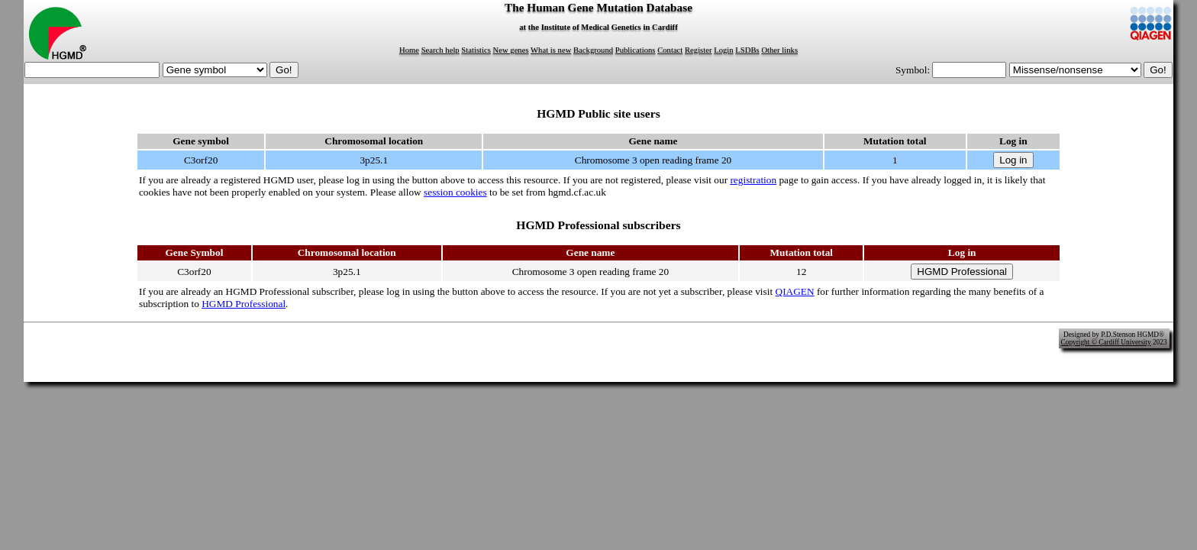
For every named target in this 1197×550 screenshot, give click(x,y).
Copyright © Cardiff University (1106, 342)
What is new (551, 50)
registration (753, 180)
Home (409, 50)
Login (723, 50)
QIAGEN (795, 291)
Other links (779, 50)
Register (698, 50)
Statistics (475, 50)
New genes (511, 50)
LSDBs (747, 50)
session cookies (455, 192)
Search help (440, 50)
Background (593, 50)
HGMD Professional (244, 303)
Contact (669, 50)
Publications (635, 50)
